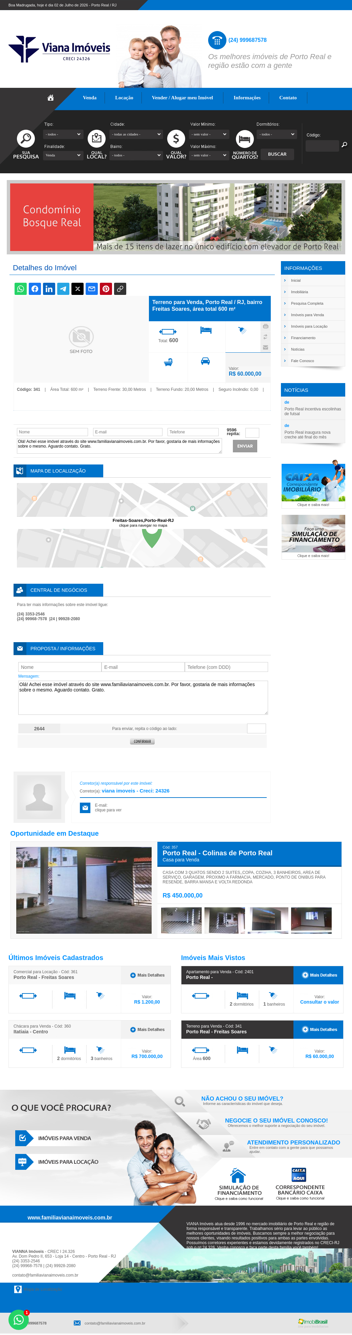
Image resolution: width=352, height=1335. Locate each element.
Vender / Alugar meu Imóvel (182, 97)
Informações (247, 97)
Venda (90, 97)
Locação (124, 97)
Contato (288, 97)
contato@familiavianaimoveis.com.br (45, 1275)
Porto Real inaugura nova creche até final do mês (307, 434)
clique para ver (108, 810)
